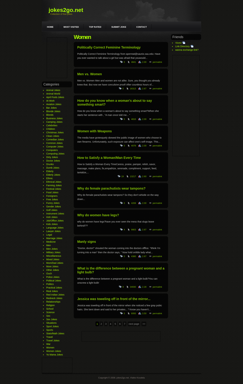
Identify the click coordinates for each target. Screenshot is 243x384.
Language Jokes (55, 227)
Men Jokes (52, 248)
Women (50, 347)
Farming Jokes (54, 185)
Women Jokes (53, 351)
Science (50, 312)
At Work (50, 100)
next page (134, 324)
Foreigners (51, 196)
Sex (48, 315)
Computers (52, 150)
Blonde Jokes (53, 111)
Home (50, 27)
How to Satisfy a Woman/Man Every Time (109, 158)
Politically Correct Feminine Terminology (109, 47)
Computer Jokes (54, 146)
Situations (51, 323)
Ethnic (49, 178)
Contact (141, 27)
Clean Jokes (52, 136)
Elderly (49, 171)
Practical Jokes (54, 287)
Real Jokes (52, 291)
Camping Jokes (54, 122)
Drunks (50, 164)
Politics (50, 284)
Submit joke (118, 27)
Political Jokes (53, 280)
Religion (50, 305)
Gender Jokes (53, 206)
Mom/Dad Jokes (54, 263)
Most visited (71, 27)
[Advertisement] (57, 58)
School (49, 308)
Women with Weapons (94, 131)
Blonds (49, 115)
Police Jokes (52, 277)
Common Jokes (54, 143)
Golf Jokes (51, 210)
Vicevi (178, 42)
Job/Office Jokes (55, 220)
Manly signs (86, 241)
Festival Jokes (53, 189)
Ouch (49, 273)
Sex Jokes (51, 319)
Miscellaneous (53, 256)
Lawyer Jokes (53, 231)
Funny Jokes (52, 203)
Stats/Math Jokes (55, 333)
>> (143, 324)
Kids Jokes (52, 224)
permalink (157, 62)
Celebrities (51, 125)
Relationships (53, 301)
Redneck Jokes (54, 298)
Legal (49, 234)
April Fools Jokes (55, 97)
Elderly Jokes (53, 174)
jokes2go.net (66, 10)
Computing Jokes (55, 153)
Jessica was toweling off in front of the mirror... (113, 299)
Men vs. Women (89, 74)
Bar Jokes (51, 107)
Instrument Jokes (55, 213)
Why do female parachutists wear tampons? (111, 188)
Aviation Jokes (53, 104)
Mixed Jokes (52, 259)
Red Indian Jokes (55, 294)
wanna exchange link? (187, 50)
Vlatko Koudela (137, 377)
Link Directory (182, 46)
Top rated (95, 27)
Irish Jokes (51, 217)
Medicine (51, 241)
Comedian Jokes (55, 139)
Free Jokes (52, 199)
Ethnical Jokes (53, 181)
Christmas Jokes (55, 132)
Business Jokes (54, 118)
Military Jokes (53, 252)
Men (48, 245)
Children (50, 129)
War (48, 344)
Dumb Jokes (52, 167)
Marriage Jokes (54, 238)
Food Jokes (52, 192)
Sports (49, 330)
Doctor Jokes (53, 160)
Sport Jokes (52, 326)
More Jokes (52, 266)
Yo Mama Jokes (54, 354)
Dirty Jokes (52, 157)
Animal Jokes (53, 90)
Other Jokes (52, 270)
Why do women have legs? (98, 215)
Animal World (53, 93)
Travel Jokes (52, 340)
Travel (49, 337)
